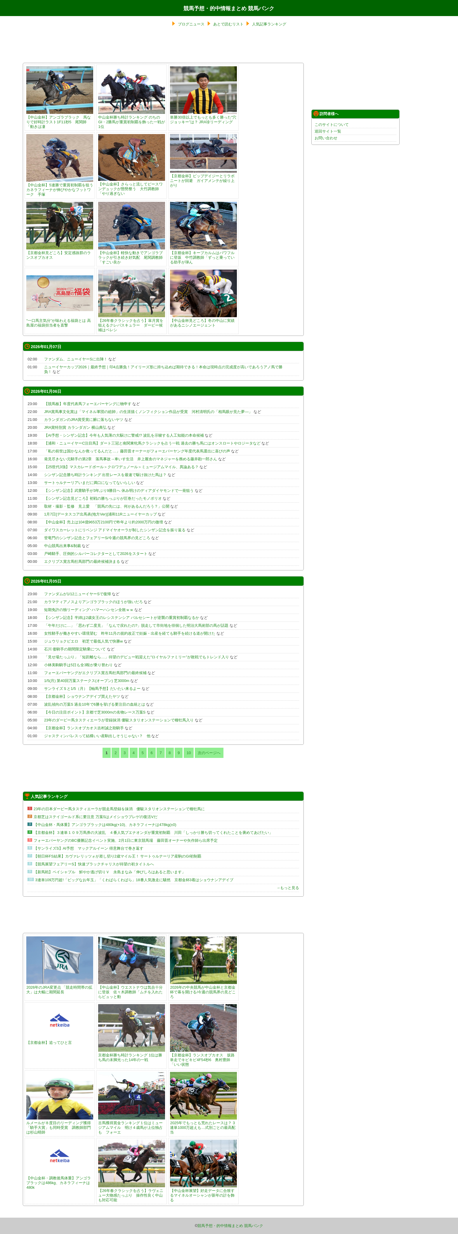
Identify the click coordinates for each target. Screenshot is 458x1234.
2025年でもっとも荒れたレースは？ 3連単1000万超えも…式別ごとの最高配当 (203, 1125)
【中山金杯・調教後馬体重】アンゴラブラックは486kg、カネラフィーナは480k (59, 1180)
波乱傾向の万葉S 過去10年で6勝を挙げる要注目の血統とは (94, 704)
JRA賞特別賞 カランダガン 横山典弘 (75, 427)
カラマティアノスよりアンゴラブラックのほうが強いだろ (93, 602)
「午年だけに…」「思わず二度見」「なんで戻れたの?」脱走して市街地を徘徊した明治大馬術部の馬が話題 (136, 625)
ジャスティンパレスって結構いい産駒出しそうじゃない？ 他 (97, 736)
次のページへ (209, 753)
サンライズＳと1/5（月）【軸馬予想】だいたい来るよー (92, 688)
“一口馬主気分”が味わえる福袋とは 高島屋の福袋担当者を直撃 (59, 320)
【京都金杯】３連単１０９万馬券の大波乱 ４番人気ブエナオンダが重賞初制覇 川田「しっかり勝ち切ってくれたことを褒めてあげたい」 (153, 832)
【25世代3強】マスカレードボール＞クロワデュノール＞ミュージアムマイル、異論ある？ (121, 467)
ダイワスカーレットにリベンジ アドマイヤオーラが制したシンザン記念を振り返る (115, 530)
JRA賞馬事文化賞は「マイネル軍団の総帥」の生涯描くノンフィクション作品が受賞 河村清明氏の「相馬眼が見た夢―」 (148, 411)
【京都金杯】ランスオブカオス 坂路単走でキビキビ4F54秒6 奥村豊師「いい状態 (203, 1057)
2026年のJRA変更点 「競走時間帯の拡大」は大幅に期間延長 (59, 987)
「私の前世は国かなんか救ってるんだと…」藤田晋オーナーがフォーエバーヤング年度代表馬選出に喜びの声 (137, 451)
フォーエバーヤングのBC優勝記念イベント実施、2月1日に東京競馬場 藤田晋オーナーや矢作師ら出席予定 (126, 840)
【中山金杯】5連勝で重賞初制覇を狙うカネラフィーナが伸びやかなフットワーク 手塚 (59, 187)
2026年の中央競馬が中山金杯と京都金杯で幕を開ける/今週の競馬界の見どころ (203, 989)
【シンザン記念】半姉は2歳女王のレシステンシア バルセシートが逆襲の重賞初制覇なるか (121, 617)
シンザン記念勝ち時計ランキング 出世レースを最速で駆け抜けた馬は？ (105, 475)
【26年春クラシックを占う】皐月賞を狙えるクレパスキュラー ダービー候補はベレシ (131, 323)
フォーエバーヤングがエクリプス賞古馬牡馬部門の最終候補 (95, 673)
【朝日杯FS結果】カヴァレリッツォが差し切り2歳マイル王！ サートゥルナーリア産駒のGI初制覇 (117, 856)
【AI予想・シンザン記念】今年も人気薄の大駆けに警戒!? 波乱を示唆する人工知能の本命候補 (124, 435)
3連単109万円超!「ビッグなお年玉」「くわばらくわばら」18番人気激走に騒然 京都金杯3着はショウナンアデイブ (134, 880)
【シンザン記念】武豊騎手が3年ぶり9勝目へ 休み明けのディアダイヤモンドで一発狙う (119, 490)
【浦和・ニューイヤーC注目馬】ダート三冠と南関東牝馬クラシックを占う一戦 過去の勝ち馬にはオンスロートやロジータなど (152, 443)
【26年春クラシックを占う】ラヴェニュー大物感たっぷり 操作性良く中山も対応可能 (131, 1193)
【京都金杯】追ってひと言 (59, 1040)
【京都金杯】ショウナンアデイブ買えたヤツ (82, 696)
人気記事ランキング (269, 24)
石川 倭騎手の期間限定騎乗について (75, 649)
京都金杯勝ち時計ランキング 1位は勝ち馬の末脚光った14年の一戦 (131, 1055)
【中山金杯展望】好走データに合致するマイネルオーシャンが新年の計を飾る (203, 1193)
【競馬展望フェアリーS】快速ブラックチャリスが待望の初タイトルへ (94, 864)
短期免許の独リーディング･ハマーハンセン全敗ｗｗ (88, 610)
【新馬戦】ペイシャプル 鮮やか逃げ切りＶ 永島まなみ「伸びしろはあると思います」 (109, 872)
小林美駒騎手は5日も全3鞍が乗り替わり (78, 665)
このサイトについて (332, 124)
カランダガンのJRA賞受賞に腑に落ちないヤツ (84, 419)
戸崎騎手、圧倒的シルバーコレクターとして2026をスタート (96, 553)
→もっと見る (287, 888)
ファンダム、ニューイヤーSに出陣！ (75, 359)
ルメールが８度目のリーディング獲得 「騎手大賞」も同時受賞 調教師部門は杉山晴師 (60, 1125)
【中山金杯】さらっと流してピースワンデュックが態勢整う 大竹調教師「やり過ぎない (131, 186)
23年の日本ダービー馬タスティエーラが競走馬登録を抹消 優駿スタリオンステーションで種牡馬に (119, 809)
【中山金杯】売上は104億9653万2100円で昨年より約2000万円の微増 (103, 522)
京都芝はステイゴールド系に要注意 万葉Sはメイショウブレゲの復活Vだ (95, 817)
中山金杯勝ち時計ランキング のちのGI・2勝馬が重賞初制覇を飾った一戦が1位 (131, 119)
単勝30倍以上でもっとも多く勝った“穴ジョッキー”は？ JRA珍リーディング (203, 117)
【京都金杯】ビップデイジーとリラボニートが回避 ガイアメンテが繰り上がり (203, 178)
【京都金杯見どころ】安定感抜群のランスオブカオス (59, 253)
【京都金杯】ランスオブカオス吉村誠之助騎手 (84, 728)
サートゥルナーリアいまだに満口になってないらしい (89, 482)
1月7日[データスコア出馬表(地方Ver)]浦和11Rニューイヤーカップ (100, 514)
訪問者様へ (326, 113)
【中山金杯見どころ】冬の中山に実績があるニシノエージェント (203, 320)
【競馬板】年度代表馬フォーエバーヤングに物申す (87, 404)
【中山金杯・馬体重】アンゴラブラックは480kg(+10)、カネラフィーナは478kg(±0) (105, 824)
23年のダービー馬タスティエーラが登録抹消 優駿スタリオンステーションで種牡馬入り (119, 720)
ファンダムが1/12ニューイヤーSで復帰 (77, 594)
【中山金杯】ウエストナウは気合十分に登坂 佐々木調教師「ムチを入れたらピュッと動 (131, 989)
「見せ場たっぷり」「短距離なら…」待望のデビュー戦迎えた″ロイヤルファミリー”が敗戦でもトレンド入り (136, 657)
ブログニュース (191, 24)
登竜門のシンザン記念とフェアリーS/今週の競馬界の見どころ (97, 538)
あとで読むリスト (228, 24)
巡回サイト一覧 (328, 131)
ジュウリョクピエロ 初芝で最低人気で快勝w (83, 641)
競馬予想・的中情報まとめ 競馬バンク (228, 8)
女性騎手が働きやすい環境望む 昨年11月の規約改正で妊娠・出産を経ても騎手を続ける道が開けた (129, 633)
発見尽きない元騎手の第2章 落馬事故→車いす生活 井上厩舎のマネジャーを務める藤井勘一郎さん (130, 459)
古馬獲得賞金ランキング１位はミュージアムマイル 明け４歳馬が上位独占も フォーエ (131, 1125)
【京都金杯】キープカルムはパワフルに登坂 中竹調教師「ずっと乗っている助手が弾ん (203, 255)
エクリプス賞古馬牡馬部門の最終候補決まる (82, 561)
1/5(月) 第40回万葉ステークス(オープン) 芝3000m (86, 680)
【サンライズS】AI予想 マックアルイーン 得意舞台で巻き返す (88, 848)
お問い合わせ (326, 138)
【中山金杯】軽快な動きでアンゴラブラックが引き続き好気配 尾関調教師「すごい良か (131, 255)
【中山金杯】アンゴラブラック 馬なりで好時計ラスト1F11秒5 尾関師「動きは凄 (59, 119)
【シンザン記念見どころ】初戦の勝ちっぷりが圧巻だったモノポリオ (103, 498)
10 (189, 753)
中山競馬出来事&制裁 (62, 546)
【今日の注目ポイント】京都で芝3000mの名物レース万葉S (94, 712)
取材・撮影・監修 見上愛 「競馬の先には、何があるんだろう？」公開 (106, 506)
